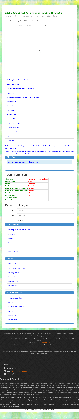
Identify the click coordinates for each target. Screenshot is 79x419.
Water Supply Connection (16, 268)
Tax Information (31, 26)
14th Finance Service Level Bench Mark (20, 88)
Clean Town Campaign (14, 123)
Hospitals (11, 234)
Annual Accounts (13, 84)
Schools (11, 243)
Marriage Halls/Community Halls (19, 230)
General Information (48, 21)
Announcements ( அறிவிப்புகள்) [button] (23, 162)
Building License (13, 273)
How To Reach (13, 251)
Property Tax (12, 277)
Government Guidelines (16, 307)
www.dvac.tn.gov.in (44, 342)
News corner (12, 315)
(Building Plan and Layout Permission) (21, 80)
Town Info (35, 21)
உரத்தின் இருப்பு (12, 93)
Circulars (11, 302)
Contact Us (42, 26)
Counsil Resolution (13, 128)
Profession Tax (13, 281)
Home (12, 21)
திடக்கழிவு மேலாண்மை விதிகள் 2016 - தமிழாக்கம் (23, 97)
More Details (12, 320)
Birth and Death (13, 264)
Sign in (20, 220)
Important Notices (13, 132)
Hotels (10, 238)
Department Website (23, 21)
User (12, 210)
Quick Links (10, 136)
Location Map (11, 119)
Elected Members (12, 101)
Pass (12, 215)
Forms (10, 311)
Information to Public (17, 26)
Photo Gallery (11, 110)
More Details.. (13, 286)
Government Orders (15, 298)
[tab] (39, 162)
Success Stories (12, 106)
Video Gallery (11, 115)
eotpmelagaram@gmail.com (19, 371)
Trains (10, 247)
